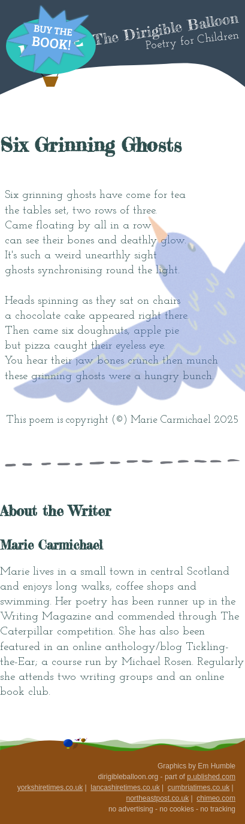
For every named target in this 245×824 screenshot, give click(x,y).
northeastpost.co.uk (157, 798)
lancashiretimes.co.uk (124, 787)
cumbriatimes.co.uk (198, 787)
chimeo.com (215, 798)
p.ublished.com (211, 777)
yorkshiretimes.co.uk (50, 787)
